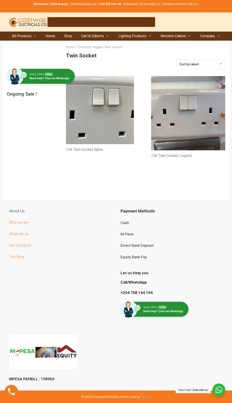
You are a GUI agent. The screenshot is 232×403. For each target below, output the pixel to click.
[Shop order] (200, 64)
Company (212, 36)
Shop (68, 36)
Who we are (19, 222)
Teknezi (146, 396)
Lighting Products (137, 36)
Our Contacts (20, 245)
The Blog (16, 257)
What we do (19, 234)
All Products (26, 36)
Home (50, 36)
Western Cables (178, 36)
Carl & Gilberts (97, 36)
